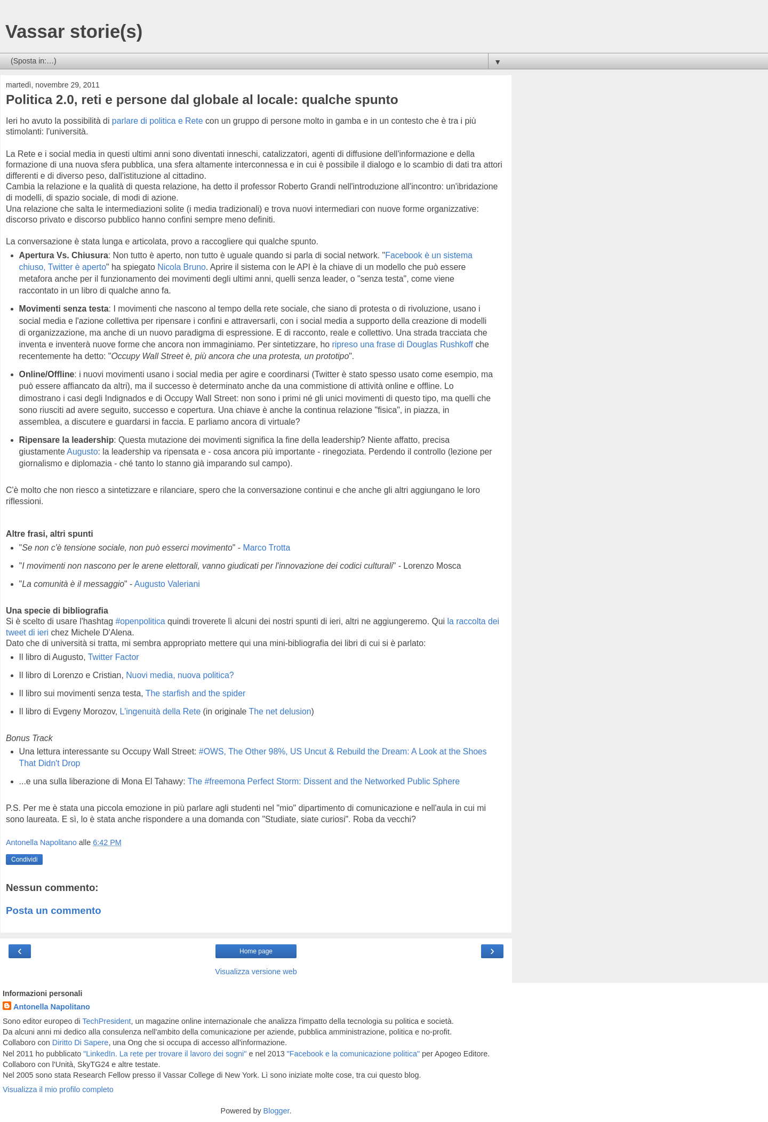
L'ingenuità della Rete (160, 711)
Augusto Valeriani (167, 583)
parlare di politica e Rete (157, 120)
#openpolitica (140, 621)
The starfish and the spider (195, 693)
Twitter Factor (113, 657)
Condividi (24, 859)
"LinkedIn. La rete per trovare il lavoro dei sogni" (164, 1053)
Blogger (276, 1111)
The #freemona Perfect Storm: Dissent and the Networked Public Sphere (324, 781)
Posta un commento (53, 910)
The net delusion (280, 711)
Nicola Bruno (181, 267)
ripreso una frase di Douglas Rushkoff (402, 344)
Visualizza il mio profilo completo (58, 1089)
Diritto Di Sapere (80, 1042)
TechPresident (106, 1021)
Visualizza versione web (256, 971)
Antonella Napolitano (51, 1006)
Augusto (82, 451)
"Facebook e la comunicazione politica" (353, 1053)
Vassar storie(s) (73, 31)
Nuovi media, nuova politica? (180, 675)
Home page (256, 951)
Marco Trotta (266, 547)
